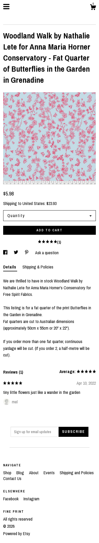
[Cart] (93, 8)
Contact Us (12, 478)
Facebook (11, 499)
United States (33, 203)
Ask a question (47, 253)
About (34, 473)
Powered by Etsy (16, 533)
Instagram (31, 499)
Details (10, 267)
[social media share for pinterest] (27, 253)
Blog (20, 473)
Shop (7, 473)
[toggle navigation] (6, 6)
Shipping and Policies (77, 473)
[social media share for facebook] (5, 253)
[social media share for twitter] (16, 253)
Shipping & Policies (37, 267)
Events (50, 473)
